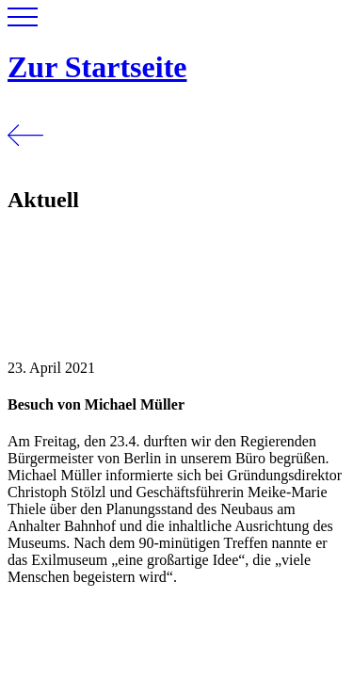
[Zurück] (25, 160)
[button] (23, 21)
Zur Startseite (97, 67)
